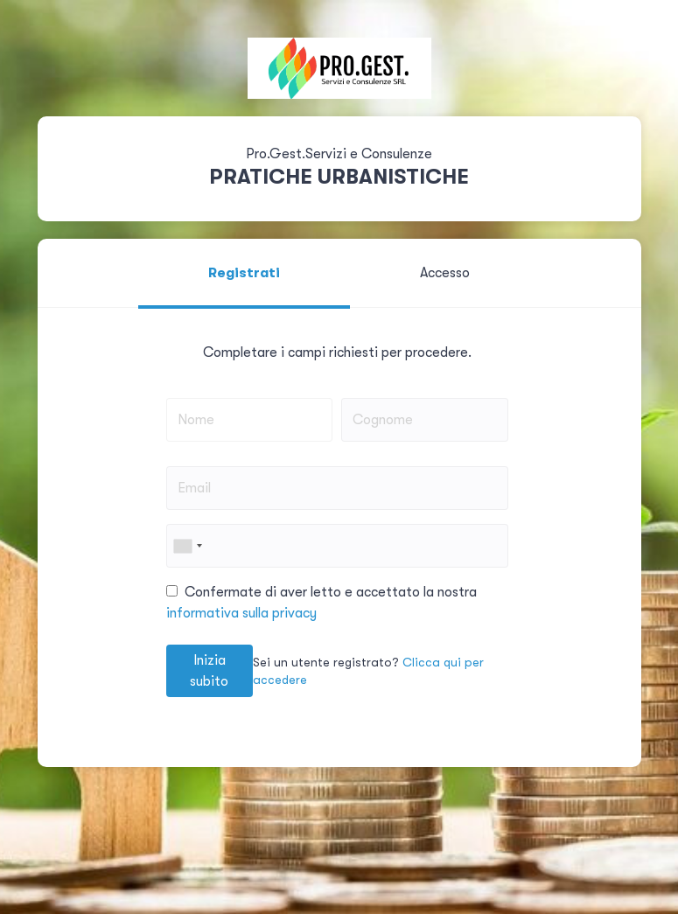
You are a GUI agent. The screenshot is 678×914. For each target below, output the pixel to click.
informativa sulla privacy (241, 613)
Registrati (244, 273)
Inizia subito (209, 670)
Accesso (445, 273)
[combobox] (187, 546)
